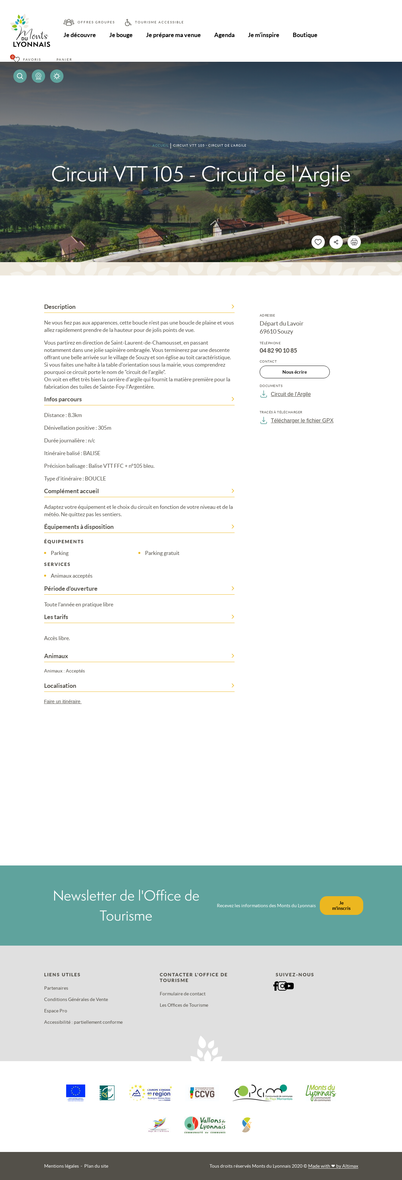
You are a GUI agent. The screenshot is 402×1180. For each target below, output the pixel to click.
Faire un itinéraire (66, 701)
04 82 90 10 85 (278, 350)
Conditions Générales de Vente (76, 999)
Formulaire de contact (183, 993)
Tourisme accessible (159, 22)
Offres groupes (96, 22)
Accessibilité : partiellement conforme (83, 1022)
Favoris (32, 59)
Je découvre (79, 34)
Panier (64, 59)
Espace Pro (55, 1010)
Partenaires (56, 988)
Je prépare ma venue (173, 34)
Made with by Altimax (333, 1166)
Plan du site (96, 1166)
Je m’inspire (263, 34)
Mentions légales (61, 1166)
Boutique (305, 34)
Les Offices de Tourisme (184, 1005)
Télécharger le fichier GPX (297, 420)
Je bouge (121, 34)
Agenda (224, 34)
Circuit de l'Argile (285, 394)
